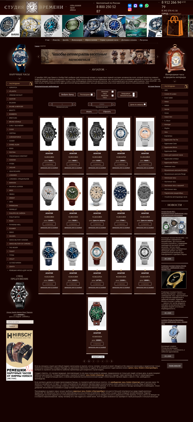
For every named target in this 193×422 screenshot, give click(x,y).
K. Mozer (167, 121)
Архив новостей (175, 366)
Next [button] (157, 57)
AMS (166, 90)
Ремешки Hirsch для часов (20, 270)
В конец (111, 361)
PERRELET (13, 209)
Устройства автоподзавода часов (175, 197)
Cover (12, 141)
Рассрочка (144, 40)
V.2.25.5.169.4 (49, 157)
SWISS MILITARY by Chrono (19, 244)
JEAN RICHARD (14, 171)
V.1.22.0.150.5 (145, 217)
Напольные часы (170, 178)
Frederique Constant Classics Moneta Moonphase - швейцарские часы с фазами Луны (173, 267)
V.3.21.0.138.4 (49, 277)
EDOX (11, 148)
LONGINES (13, 175)
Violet (12, 259)
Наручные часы (19, 74)
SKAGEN (12, 236)
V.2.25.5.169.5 (97, 157)
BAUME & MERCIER (16, 106)
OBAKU (11, 194)
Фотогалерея (77, 40)
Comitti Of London (170, 94)
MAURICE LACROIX (16, 186)
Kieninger (167, 124)
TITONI (11, 255)
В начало (84, 361)
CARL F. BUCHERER (16, 125)
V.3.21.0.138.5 (73, 277)
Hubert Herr (168, 117)
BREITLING (13, 118)
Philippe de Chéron (17, 213)
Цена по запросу (137, 104)
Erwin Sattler (168, 98)
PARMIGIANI (13, 206)
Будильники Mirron (170, 147)
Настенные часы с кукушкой (174, 185)
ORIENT (12, 198)
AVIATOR (12, 99)
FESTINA (12, 152)
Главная (37, 46)
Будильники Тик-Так (171, 140)
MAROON (12, 183)
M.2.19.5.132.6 (121, 277)
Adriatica (13, 87)
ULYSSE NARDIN (15, 263)
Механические (126, 95)
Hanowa (12, 160)
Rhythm (166, 128)
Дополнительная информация (47, 86)
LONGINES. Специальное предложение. (17, 179)
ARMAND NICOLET (15, 95)
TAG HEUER (13, 247)
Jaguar (12, 167)
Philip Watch (14, 217)
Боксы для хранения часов (173, 155)
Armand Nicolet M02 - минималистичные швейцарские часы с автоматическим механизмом (174, 213)
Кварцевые (125, 94)
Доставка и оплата (129, 40)
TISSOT (12, 251)
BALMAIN (12, 103)
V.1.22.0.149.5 (121, 217)
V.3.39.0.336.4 (49, 217)
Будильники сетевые (171, 159)
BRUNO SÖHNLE (15, 122)
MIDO (11, 190)
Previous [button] (39, 57)
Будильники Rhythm (171, 162)
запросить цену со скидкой (49, 167)
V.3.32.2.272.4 (97, 277)
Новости (56, 40)
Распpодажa (170, 86)
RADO (11, 221)
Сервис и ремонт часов (109, 40)
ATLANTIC (12, 91)
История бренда (154, 86)
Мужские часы (104, 96)
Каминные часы (169, 166)
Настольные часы (170, 189)
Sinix (166, 132)
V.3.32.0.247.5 (145, 277)
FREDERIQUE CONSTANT (18, 156)
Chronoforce (15, 137)
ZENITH (12, 266)
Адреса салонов (91, 40)
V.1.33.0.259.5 (145, 157)
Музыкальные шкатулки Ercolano (175, 170)
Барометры (168, 136)
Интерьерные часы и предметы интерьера (175, 75)
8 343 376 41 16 (170, 10)
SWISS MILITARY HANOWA (18, 240)
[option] (98, 56)
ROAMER (12, 228)
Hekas (166, 102)
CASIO (11, 129)
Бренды (66, 40)
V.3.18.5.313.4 (97, 337)
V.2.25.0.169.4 (73, 157)
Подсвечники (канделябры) (173, 193)
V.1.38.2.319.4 (73, 217)
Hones (166, 113)
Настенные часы (170, 182)
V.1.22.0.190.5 (97, 217)
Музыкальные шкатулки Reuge (175, 174)
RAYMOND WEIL (15, 225)
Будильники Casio (170, 143)
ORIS (11, 202)
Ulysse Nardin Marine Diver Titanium (19, 312)
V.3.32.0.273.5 (121, 157)
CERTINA (12, 133)
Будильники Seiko (170, 151)
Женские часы (104, 93)
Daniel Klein (14, 145)
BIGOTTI (12, 110)
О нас (47, 40)
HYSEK (11, 164)
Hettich (166, 105)
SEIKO (11, 232)
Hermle (166, 109)
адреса (73, 10)
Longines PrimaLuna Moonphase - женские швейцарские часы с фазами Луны (174, 322)
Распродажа (14, 83)
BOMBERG (13, 114)
